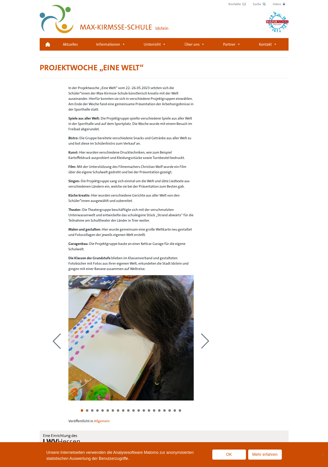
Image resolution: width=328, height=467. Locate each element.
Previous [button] (56, 341)
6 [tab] (107, 410)
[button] (259, 4)
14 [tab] (149, 410)
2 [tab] (87, 410)
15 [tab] (154, 410)
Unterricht (155, 44)
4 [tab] (97, 410)
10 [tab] (128, 410)
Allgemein (102, 421)
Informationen (110, 44)
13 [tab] (144, 410)
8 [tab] (118, 410)
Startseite (48, 44)
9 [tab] (123, 410)
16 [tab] (159, 410)
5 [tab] (102, 410)
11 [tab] (133, 410)
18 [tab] (169, 410)
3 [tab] (92, 410)
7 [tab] (113, 410)
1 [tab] (82, 410)
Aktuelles (70, 44)
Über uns (195, 44)
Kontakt (268, 44)
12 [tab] (138, 410)
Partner (232, 44)
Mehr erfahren (265, 454)
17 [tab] (164, 410)
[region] (131, 337)
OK (229, 454)
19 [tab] (175, 410)
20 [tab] (180, 410)
